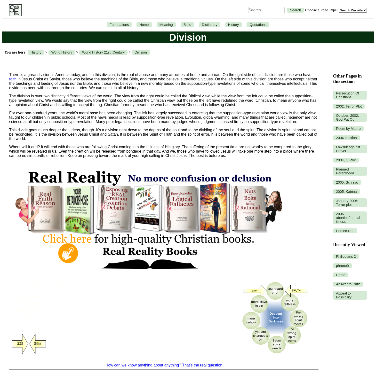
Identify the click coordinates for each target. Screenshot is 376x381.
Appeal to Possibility (344, 295)
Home (144, 25)
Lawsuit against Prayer (348, 149)
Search (295, 10)
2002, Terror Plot (349, 106)
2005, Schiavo (347, 182)
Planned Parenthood (345, 171)
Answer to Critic (348, 284)
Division (141, 52)
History (233, 25)
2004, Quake (346, 160)
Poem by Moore (348, 129)
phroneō (342, 266)
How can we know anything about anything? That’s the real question (163, 365)
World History (61, 52)
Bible (187, 25)
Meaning (166, 25)
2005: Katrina (346, 192)
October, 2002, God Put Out (347, 117)
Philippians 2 (346, 256)
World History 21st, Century (103, 52)
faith (12, 79)
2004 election (346, 138)
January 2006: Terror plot (347, 203)
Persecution (345, 231)
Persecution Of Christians (347, 95)
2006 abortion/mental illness (348, 218)
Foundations (119, 25)
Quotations (257, 25)
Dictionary (209, 25)
